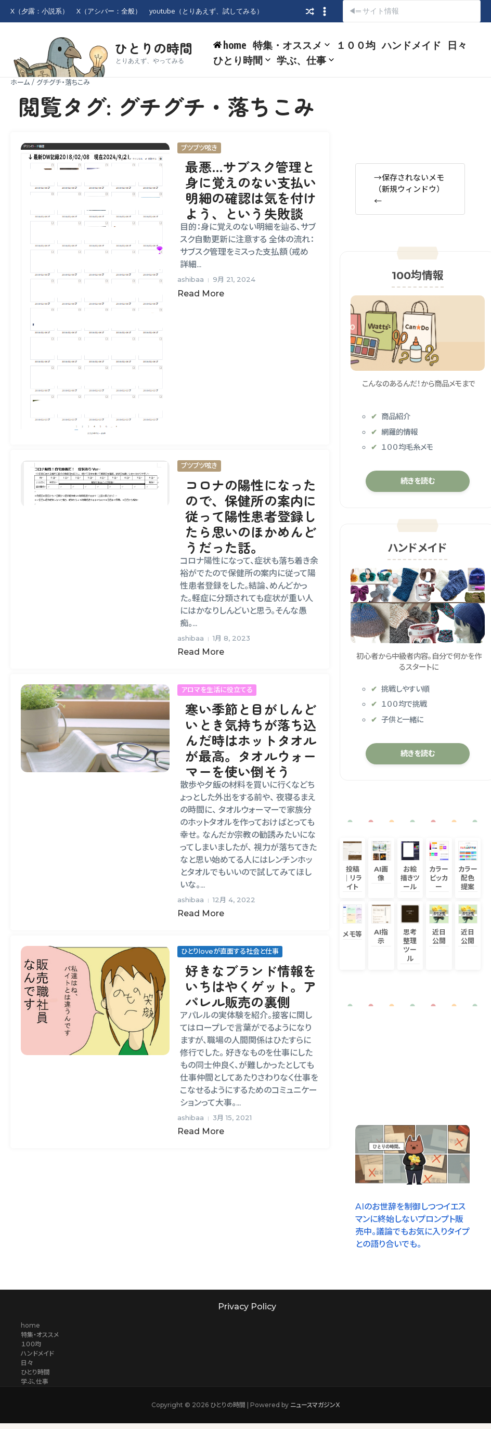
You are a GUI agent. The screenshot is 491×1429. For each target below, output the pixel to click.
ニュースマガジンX (315, 1405)
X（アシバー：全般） (108, 11)
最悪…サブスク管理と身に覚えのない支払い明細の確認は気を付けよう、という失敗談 (250, 190)
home (30, 1325)
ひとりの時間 (153, 47)
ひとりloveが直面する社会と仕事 (230, 951)
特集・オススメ (291, 44)
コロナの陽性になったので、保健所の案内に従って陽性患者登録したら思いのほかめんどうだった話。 (250, 515)
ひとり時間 (241, 60)
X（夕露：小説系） (39, 11)
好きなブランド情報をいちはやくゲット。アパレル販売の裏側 (250, 986)
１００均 (356, 44)
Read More (200, 293)
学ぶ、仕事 (305, 60)
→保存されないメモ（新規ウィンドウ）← (409, 189)
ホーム (20, 82)
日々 (457, 44)
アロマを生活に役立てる (217, 689)
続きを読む (417, 481)
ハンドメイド (411, 44)
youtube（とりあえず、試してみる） (206, 11)
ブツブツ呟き (199, 148)
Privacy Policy (247, 1306)
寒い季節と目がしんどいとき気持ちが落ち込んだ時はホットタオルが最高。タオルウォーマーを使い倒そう (250, 740)
